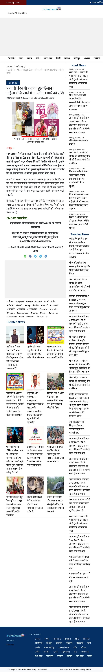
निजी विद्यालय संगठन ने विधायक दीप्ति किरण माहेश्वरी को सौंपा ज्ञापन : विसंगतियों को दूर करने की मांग (79, 201)
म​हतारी (45, 305)
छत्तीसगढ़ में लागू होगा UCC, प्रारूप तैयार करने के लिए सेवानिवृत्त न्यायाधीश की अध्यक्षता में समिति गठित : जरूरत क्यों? (14, 358)
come (44, 313)
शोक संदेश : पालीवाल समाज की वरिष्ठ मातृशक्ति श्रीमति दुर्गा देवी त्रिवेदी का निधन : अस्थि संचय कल (79, 366)
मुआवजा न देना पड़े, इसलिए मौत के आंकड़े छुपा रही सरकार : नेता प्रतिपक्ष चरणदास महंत (55, 454)
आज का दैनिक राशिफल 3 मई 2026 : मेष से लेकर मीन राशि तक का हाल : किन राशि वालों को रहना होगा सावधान (79, 466)
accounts (13, 316)
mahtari (44, 309)
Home (9, 67)
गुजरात (69, 656)
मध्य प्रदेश (38, 656)
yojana (12, 313)
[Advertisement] (51, 36)
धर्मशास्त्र (87, 58)
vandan (55, 309)
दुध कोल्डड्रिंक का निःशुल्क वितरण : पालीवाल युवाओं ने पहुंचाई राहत (76, 427)
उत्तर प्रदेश (79, 656)
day (22, 316)
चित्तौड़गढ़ (38, 643)
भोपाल (83, 647)
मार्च (46, 301)
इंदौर (75, 647)
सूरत (75, 652)
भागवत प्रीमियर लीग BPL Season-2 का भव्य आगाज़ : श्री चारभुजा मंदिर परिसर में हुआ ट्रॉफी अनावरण (79, 303)
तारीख (36, 305)
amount (30, 316)
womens (54, 313)
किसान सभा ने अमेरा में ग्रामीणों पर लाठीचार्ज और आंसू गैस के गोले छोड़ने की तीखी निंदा (55, 400)
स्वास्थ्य (67, 58)
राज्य (21, 58)
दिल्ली (89, 656)
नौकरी (58, 58)
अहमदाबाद (66, 652)
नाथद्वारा (68, 639)
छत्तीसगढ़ (19, 67)
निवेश (38, 58)
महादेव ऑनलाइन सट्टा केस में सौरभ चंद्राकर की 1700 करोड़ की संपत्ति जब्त (35, 352)
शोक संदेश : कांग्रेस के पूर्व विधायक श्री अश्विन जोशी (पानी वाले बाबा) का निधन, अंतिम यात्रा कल (78, 79)
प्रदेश (53, 301)
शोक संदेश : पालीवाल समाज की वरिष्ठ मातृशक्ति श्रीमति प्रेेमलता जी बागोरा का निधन (79, 157)
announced (23, 313)
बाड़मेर (37, 647)
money (35, 313)
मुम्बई (55, 652)
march (41, 316)
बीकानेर (69, 643)
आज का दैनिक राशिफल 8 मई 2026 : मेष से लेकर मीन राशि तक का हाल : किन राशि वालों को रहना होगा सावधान (79, 594)
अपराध (29, 58)
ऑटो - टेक (48, 58)
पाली (89, 643)
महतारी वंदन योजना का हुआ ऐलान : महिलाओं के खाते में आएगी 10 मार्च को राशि (35, 71)
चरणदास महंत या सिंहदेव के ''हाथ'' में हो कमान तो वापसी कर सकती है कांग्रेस (55, 352)
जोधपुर (49, 643)
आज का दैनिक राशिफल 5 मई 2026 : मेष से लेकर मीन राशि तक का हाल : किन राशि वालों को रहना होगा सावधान (79, 544)
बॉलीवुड (77, 58)
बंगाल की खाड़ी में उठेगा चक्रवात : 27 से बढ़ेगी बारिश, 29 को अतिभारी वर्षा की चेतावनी (55, 504)
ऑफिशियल (33, 309)
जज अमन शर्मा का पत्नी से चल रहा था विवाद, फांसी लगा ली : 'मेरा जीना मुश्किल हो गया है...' (79, 505)
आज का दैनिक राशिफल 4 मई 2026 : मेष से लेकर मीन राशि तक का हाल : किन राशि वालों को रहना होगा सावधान (79, 324)
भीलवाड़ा (79, 643)
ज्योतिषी (97, 58)
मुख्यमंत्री (12, 309)
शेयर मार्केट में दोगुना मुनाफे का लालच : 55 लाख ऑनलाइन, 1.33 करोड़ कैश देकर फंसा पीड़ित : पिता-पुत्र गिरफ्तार (35, 456)
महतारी (39, 301)
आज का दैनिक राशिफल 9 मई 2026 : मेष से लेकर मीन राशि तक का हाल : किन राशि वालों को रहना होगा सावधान (79, 614)
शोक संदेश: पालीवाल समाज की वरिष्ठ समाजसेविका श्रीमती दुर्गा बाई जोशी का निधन (79, 285)
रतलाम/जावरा (64, 647)
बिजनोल (86, 639)
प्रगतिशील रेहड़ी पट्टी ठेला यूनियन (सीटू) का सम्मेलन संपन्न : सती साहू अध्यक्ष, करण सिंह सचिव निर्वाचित (14, 506)
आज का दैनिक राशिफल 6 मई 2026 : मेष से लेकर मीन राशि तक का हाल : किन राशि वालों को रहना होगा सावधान (79, 446)
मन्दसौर (46, 652)
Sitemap (10, 645)
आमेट (77, 639)
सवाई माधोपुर (49, 647)
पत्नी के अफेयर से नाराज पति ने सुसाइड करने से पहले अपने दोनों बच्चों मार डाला (79, 562)
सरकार (30, 301)
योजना (11, 301)
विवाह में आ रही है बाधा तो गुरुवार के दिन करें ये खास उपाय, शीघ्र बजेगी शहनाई (79, 222)
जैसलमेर (59, 643)
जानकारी (55, 305)
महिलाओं (20, 301)
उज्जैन (37, 652)
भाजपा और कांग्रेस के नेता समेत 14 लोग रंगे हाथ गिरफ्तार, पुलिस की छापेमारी (35, 504)
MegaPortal (86, 669)
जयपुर (47, 639)
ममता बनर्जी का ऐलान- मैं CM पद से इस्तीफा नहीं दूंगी (79, 577)
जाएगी (20, 305)
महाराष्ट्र (60, 656)
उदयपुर (38, 639)
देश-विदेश (11, 58)
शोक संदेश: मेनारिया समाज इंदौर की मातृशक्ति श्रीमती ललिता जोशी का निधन (79, 268)
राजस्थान (49, 656)
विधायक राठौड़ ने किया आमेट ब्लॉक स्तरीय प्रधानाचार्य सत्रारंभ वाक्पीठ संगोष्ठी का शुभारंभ (78, 179)
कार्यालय (22, 309)
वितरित (11, 305)
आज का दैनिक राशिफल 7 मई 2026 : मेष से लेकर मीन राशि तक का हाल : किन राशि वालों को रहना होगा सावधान (79, 486)
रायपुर (28, 305)
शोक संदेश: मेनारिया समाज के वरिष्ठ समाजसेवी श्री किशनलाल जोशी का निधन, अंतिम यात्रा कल (79, 102)
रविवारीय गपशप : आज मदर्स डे (78, 142)
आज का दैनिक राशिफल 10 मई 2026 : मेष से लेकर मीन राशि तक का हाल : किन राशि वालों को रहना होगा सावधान (79, 125)
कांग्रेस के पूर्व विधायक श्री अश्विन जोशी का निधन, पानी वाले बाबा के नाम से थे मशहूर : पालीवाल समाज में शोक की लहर (79, 248)
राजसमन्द (57, 639)
